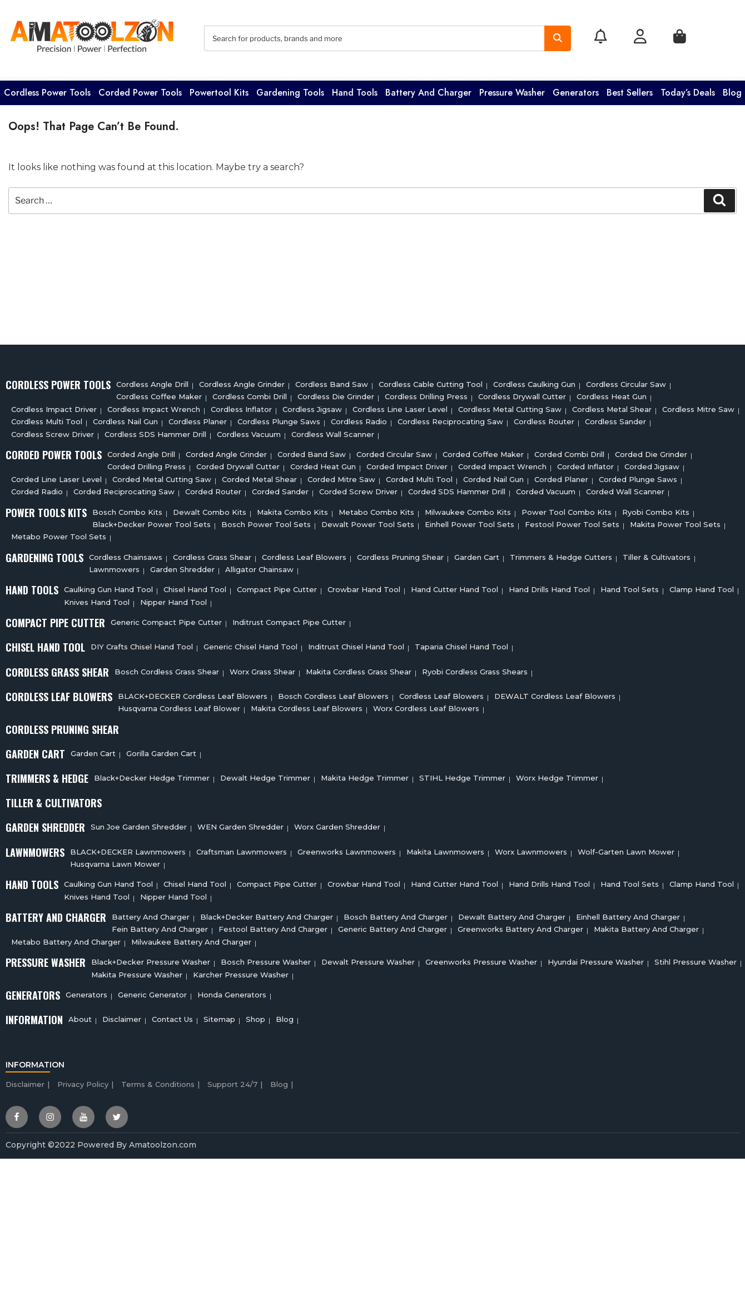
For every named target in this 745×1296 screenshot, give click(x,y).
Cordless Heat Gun (612, 393)
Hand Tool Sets (629, 586)
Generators (576, 89)
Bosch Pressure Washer (266, 959)
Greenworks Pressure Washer (481, 959)
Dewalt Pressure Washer (368, 959)
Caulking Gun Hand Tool (108, 586)
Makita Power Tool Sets (675, 521)
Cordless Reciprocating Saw (450, 418)
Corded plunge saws (638, 475)
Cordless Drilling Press (426, 393)
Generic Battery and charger (392, 926)
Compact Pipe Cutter (277, 586)
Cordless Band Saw (331, 380)
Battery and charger (428, 89)
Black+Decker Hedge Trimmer (152, 774)
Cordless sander (615, 418)
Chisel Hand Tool (194, 586)
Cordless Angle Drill (152, 380)
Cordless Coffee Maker (159, 393)
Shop (255, 1016)
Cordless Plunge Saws (278, 418)
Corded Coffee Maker (483, 450)
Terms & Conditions (158, 1080)
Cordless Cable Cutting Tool (431, 380)
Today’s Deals (687, 89)
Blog (732, 89)
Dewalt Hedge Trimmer (265, 774)
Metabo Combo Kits (376, 508)
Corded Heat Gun (323, 463)
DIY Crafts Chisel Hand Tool (142, 643)
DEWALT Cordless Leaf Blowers (554, 692)
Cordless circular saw (626, 380)
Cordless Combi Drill (249, 393)
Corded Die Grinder (651, 450)
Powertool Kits (219, 89)
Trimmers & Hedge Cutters (561, 553)
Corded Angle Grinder (226, 450)
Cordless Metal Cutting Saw (510, 405)
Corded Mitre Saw (341, 475)
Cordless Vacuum (249, 430)
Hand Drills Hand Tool (549, 586)
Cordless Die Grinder (335, 393)
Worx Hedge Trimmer (557, 774)
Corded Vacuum (545, 488)
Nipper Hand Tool (173, 598)
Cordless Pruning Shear (400, 553)
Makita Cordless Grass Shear (358, 668)
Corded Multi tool (419, 475)
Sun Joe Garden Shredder (139, 824)
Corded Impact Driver (407, 463)
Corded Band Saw (311, 450)
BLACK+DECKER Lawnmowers (128, 848)
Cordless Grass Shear (212, 553)
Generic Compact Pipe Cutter (166, 619)
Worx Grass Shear (262, 668)
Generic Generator (152, 991)
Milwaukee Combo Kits (468, 508)
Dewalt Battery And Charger (511, 913)
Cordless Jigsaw (312, 405)
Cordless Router (544, 418)
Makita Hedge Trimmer (365, 774)
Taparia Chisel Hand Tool (461, 643)
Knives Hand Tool (97, 598)
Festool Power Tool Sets (572, 521)
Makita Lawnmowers (445, 848)
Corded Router (213, 488)
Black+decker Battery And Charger (266, 913)
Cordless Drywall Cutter (522, 393)
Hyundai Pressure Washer (596, 959)
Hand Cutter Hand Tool (454, 586)
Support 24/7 (232, 1080)
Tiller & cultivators (657, 553)
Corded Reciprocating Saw (124, 488)
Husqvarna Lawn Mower (115, 860)
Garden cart (476, 553)
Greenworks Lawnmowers (346, 848)
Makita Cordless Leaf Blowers (306, 705)
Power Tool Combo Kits (567, 508)
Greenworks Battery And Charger (520, 926)
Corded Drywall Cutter (238, 463)
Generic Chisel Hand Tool (250, 643)
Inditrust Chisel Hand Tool (356, 643)
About (80, 1016)
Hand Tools (355, 89)
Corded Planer (561, 475)
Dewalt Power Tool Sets (367, 521)
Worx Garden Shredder (337, 824)
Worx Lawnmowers (531, 848)
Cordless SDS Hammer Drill (155, 430)
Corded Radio (37, 488)
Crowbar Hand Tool (363, 586)
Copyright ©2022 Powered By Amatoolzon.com (101, 1141)
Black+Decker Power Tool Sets (151, 521)
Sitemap (219, 1016)
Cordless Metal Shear (612, 405)
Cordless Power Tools (47, 89)
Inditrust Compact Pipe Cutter (289, 619)
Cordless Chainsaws (125, 553)
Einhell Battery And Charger (628, 913)
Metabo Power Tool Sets (58, 533)
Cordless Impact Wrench (153, 405)
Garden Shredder (182, 566)
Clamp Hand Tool (701, 586)
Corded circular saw (394, 450)
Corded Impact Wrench (502, 463)
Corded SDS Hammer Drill (456, 488)
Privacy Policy (82, 1080)
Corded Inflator (585, 463)
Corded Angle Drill (141, 450)
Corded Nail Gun (493, 475)
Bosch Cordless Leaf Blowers (333, 692)
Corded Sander (280, 488)
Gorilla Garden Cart (161, 750)
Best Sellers (630, 89)
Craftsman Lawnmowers (241, 848)
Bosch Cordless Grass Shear (167, 668)
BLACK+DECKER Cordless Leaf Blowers (192, 692)
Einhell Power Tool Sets (469, 521)
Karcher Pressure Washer (241, 971)
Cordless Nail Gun (125, 418)
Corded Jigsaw (651, 463)
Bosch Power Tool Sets (266, 521)
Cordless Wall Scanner (332, 430)
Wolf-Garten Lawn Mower (626, 848)
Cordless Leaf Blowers (304, 553)
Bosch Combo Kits (127, 508)
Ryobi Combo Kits (655, 508)
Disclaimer (121, 1016)
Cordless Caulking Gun (534, 380)
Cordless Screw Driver (52, 430)
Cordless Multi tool (46, 418)
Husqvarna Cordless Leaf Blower (179, 705)
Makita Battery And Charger (646, 926)
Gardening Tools (290, 89)
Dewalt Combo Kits (209, 508)
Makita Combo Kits (292, 508)
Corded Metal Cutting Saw (161, 475)
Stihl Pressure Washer (695, 959)
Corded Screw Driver (358, 488)
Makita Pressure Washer (136, 971)
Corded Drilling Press (146, 463)
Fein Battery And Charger (160, 926)
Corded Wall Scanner (625, 488)
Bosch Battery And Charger (396, 913)
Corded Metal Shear (259, 475)
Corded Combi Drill (569, 450)
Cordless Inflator (241, 405)
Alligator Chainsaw (259, 566)
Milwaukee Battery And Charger (191, 938)
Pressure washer (512, 89)
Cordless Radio (359, 418)
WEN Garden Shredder (240, 824)
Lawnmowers (114, 566)
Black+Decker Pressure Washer (150, 959)
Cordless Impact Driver (54, 405)
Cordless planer (197, 418)
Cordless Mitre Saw (698, 405)
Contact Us (172, 1016)
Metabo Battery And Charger (66, 938)
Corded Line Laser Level (56, 475)
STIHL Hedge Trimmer (462, 774)
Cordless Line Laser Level (400, 405)
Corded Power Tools (140, 89)
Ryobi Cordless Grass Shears (475, 668)
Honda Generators (231, 991)
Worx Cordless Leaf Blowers (426, 705)
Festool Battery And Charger (272, 926)
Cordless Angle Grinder (242, 380)
